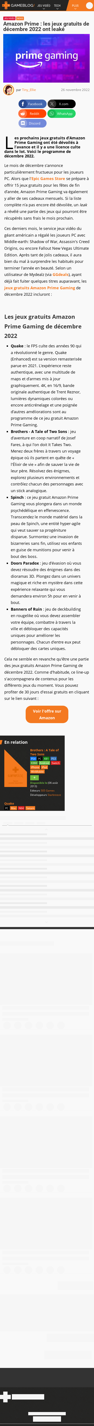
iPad (44, 767)
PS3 (53, 759)
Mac (13, 808)
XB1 (46, 759)
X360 (34, 763)
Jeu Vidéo (43, 5)
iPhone (35, 767)
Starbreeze (54, 795)
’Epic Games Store (48, 178)
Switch (56, 763)
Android (44, 763)
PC (39, 759)
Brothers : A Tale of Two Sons (44, 752)
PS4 (33, 759)
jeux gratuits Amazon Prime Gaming (39, 287)
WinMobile (37, 771)
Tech (57, 5)
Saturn (30, 808)
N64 (21, 808)
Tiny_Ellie (29, 90)
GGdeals (61, 274)
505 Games (48, 790)
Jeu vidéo (9, 18)
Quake (9, 803)
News (20, 18)
